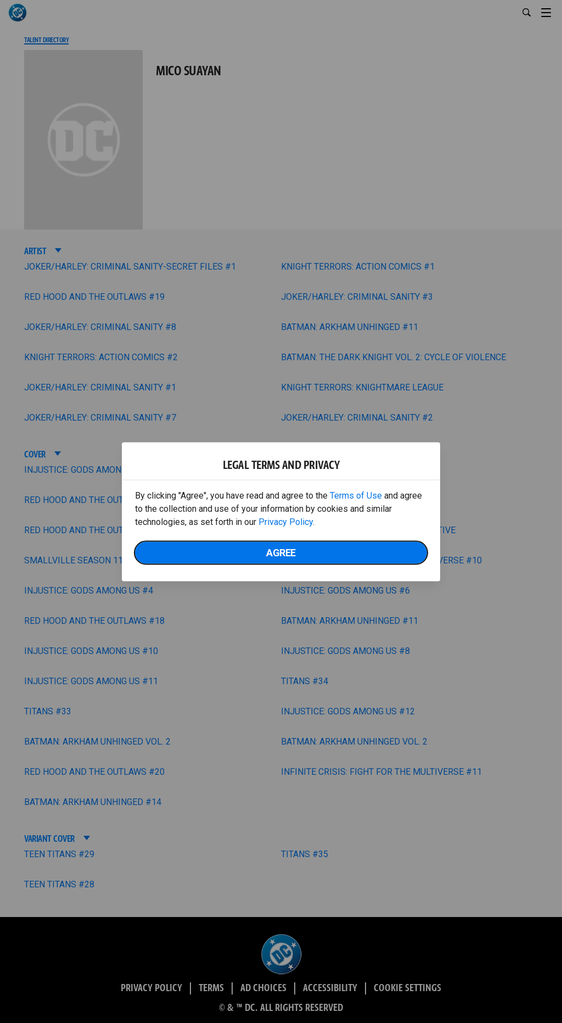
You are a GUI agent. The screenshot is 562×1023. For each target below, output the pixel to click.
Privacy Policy (285, 521)
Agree (281, 552)
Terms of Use (356, 495)
